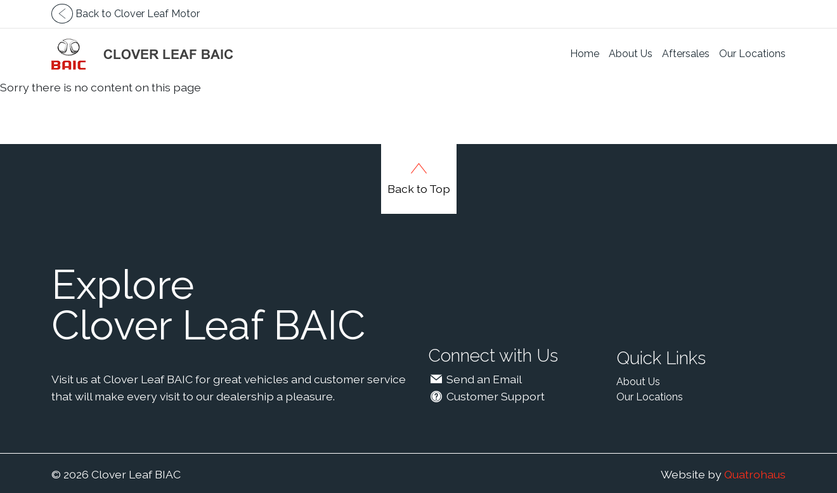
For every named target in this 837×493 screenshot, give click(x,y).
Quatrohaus (755, 474)
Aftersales (686, 54)
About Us (630, 54)
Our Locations (752, 54)
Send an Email (475, 379)
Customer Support (486, 396)
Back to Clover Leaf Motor (125, 13)
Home (584, 54)
